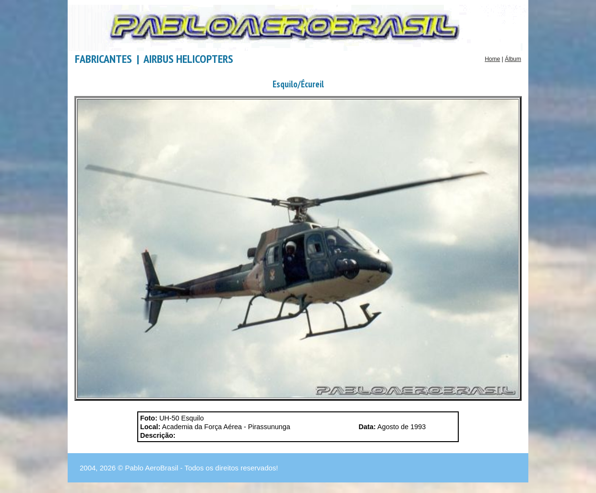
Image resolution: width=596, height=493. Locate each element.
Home (492, 59)
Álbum (513, 59)
